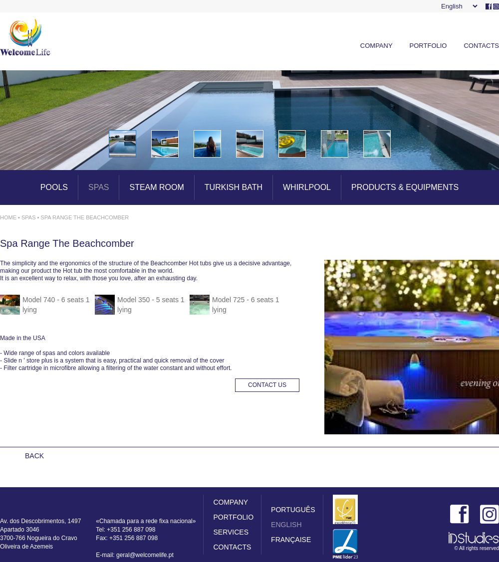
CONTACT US (267, 384)
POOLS (54, 187)
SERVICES (231, 532)
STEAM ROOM (156, 187)
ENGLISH (286, 525)
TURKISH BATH (233, 187)
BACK (34, 456)
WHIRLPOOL (307, 187)
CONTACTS (481, 45)
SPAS (98, 187)
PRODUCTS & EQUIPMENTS (405, 187)
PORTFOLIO (428, 45)
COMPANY (376, 45)
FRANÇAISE (291, 540)
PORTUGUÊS (293, 510)
